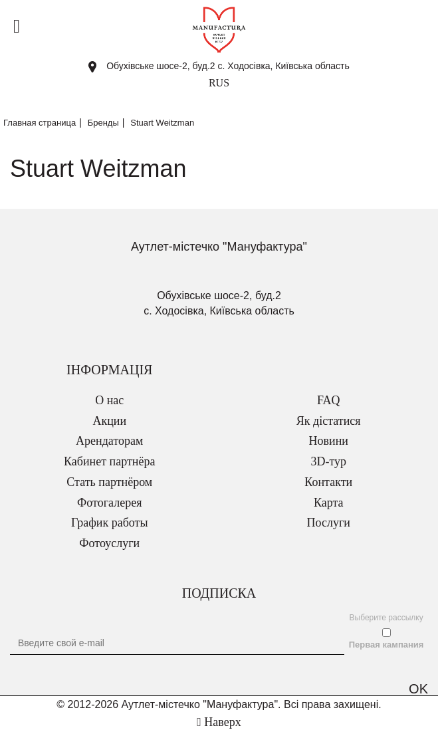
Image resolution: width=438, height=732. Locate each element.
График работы (109, 522)
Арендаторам (109, 440)
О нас (109, 400)
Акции (109, 420)
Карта (329, 502)
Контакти (328, 482)
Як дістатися (328, 420)
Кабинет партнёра (109, 461)
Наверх (219, 722)
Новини (328, 440)
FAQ (328, 400)
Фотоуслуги (109, 543)
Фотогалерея (109, 502)
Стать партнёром (109, 482)
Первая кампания (386, 645)
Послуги (328, 522)
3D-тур (328, 461)
